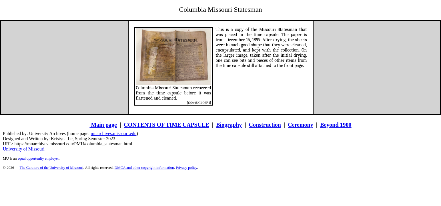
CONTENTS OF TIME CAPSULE (166, 125)
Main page (103, 125)
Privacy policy (186, 167)
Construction (265, 125)
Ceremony (300, 125)
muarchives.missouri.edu (114, 133)
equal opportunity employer (38, 158)
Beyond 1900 (335, 125)
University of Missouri (24, 148)
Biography (229, 125)
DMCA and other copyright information (144, 167)
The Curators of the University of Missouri (51, 167)
